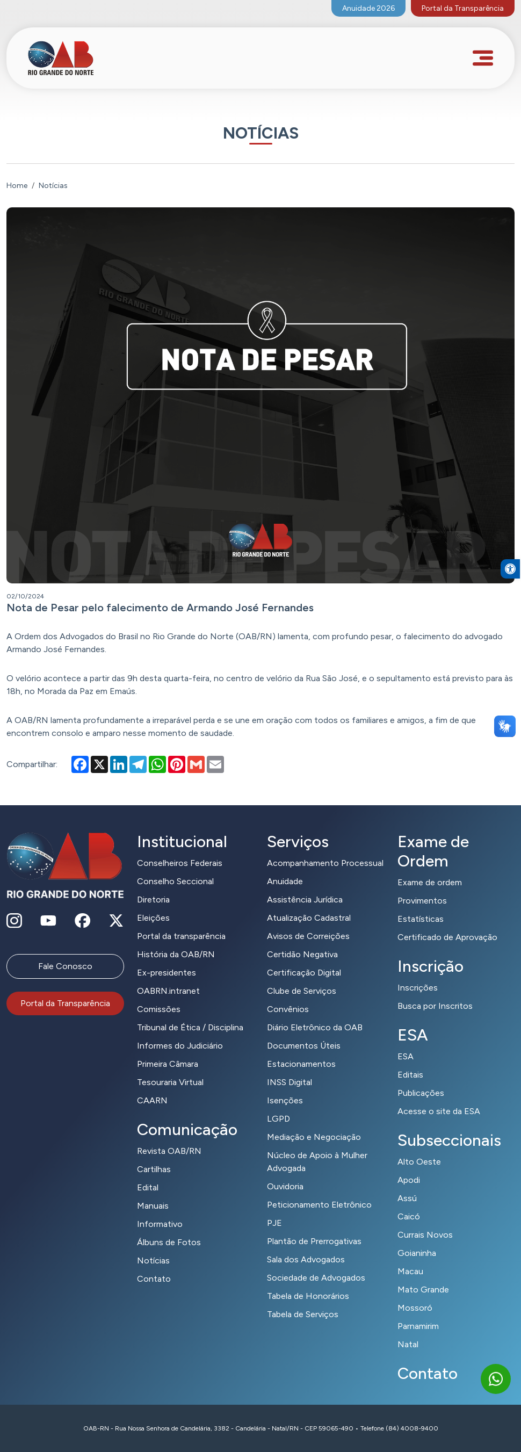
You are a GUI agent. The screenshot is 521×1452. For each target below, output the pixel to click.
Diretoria (153, 899)
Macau (410, 1271)
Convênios (288, 1009)
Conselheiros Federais (179, 863)
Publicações (420, 1093)
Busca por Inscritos (435, 1006)
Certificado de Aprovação (447, 937)
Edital (147, 1187)
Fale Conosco (65, 966)
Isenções (285, 1100)
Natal (407, 1344)
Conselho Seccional (175, 881)
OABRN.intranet (168, 991)
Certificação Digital (304, 972)
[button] (510, 604)
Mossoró (414, 1308)
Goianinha (416, 1253)
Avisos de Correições (308, 936)
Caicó (408, 1216)
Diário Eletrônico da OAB (315, 1027)
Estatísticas (420, 919)
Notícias (153, 1260)
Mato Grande (423, 1289)
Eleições (153, 918)
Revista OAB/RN (169, 1151)
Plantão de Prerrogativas (314, 1241)
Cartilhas (154, 1169)
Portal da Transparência (463, 8)
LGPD (278, 1119)
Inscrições (417, 988)
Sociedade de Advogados (316, 1278)
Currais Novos (425, 1235)
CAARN (152, 1100)
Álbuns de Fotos (169, 1242)
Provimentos (422, 900)
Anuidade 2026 (368, 8)
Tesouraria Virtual (170, 1082)
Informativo (160, 1224)
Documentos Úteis (304, 1046)
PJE (274, 1223)
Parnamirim (418, 1326)
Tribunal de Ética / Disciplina (190, 1027)
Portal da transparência (181, 936)
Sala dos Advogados (306, 1259)
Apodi (408, 1180)
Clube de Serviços (301, 991)
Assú (407, 1198)
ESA (405, 1056)
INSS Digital (289, 1082)
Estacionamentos (301, 1064)
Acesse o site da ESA (438, 1111)
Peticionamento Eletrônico (319, 1205)
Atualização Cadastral (309, 918)
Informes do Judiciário (180, 1046)
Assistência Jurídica (305, 899)
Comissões (158, 1009)
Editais (410, 1075)
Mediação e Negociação (314, 1137)
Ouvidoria (285, 1186)
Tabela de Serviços (302, 1314)
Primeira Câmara (167, 1064)
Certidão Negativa (302, 954)
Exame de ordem (429, 882)
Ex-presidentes (166, 972)
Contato (154, 1279)
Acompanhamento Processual (325, 863)
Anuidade (285, 881)
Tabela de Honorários (308, 1296)
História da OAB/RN (176, 954)
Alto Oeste (419, 1162)
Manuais (153, 1206)
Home (16, 185)
